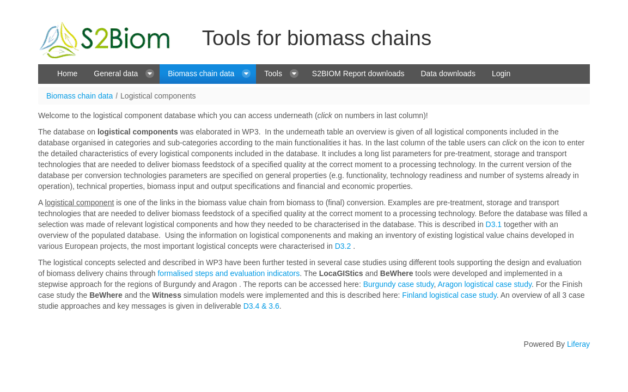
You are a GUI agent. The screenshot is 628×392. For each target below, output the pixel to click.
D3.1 (494, 224)
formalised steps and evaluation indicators (228, 273)
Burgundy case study (398, 284)
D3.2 (343, 246)
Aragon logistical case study (484, 284)
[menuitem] (67, 74)
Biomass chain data (79, 95)
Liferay (578, 344)
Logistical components (158, 95)
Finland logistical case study (449, 295)
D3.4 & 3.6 (260, 306)
